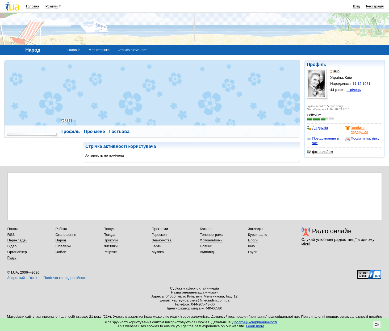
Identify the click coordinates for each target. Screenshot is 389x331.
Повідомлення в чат (323, 140)
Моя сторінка (99, 50)
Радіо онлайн (332, 230)
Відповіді (207, 252)
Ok (377, 324)
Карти (156, 246)
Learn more (255, 326)
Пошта (12, 229)
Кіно (251, 246)
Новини (206, 246)
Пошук (109, 229)
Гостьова (119, 131)
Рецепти (111, 252)
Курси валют (258, 235)
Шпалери (63, 246)
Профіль (316, 64)
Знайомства (162, 240)
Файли (61, 252)
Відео (12, 246)
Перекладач (17, 240)
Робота (61, 229)
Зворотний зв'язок (22, 278)
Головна (32, 6)
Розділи (51, 6)
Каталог (206, 229)
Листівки (111, 246)
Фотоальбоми (211, 240)
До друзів (317, 128)
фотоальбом (320, 152)
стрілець (353, 90)
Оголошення (66, 235)
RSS (11, 235)
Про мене (94, 131)
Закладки (255, 229)
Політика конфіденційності (65, 278)
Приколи (111, 240)
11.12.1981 (361, 84)
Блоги (253, 240)
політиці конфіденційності (256, 322)
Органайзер (17, 252)
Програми (160, 229)
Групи (252, 252)
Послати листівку (362, 138)
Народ (61, 240)
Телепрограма (212, 235)
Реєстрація (375, 6)
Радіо (11, 257)
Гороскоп (159, 235)
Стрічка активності (132, 50)
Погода (109, 235)
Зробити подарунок (356, 130)
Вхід (356, 6)
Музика (158, 252)
